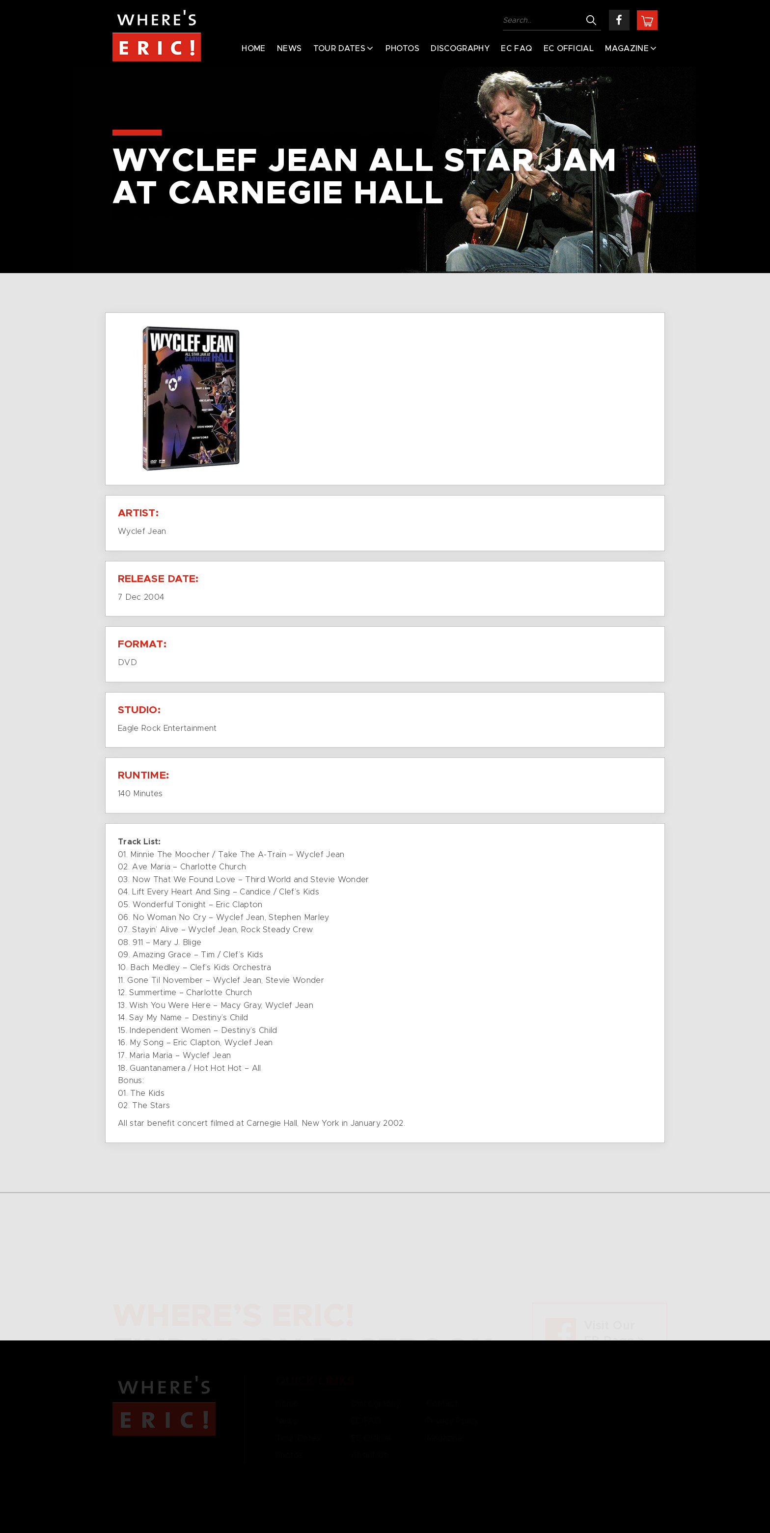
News (289, 49)
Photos (402, 49)
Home (253, 49)
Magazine (627, 49)
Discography (460, 49)
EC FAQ (516, 49)
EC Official (569, 49)
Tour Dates (339, 49)
